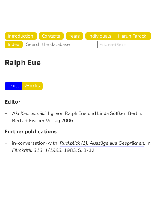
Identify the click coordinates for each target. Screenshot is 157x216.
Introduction (20, 36)
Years (74, 36)
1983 (70, 150)
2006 (67, 120)
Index (13, 44)
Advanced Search (114, 44)
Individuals (99, 36)
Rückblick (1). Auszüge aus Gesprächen (102, 143)
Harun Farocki (132, 36)
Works (32, 85)
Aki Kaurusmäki (29, 113)
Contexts (51, 36)
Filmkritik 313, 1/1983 (36, 150)
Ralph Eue (76, 113)
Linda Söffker (111, 113)
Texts (13, 85)
